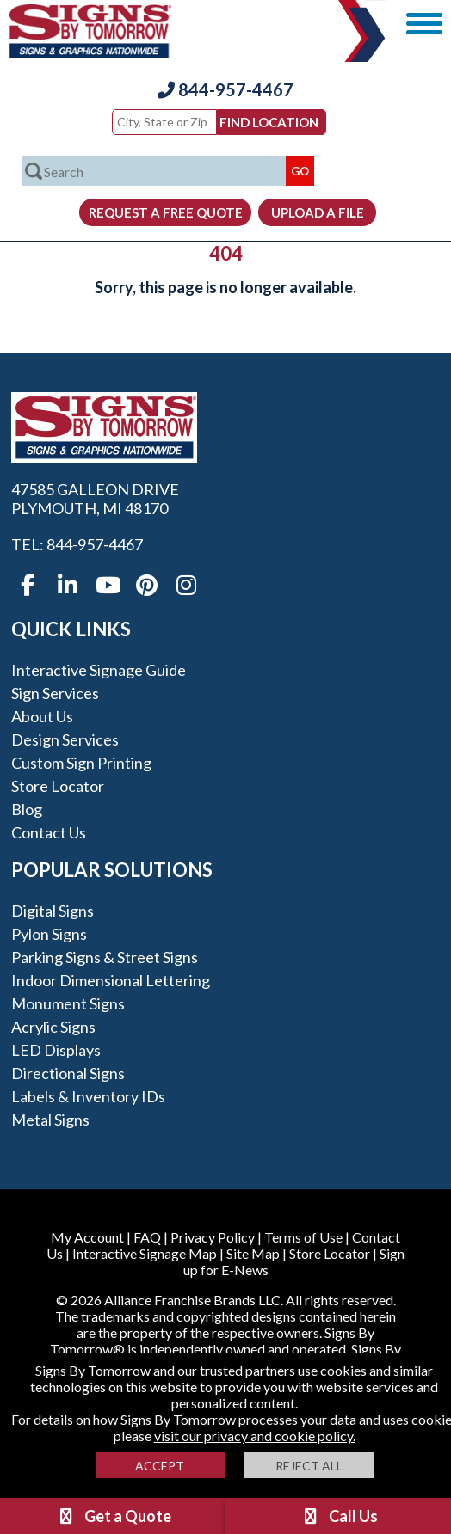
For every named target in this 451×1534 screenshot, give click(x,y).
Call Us (339, 1515)
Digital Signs (52, 910)
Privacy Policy (212, 1237)
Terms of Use (303, 1237)
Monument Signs (68, 1003)
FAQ (147, 1237)
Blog (26, 809)
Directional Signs (68, 1073)
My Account (87, 1237)
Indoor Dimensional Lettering (110, 980)
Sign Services (55, 693)
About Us (42, 716)
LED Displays (56, 1049)
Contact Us (48, 832)
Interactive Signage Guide (98, 669)
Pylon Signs (49, 933)
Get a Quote (113, 1515)
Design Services (65, 739)
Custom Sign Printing (81, 762)
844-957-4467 (225, 89)
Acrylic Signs (53, 1026)
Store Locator (57, 785)
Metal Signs (50, 1119)
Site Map (253, 1253)
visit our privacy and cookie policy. (254, 1435)
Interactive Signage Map (144, 1253)
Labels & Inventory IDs (88, 1096)
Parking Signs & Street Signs (104, 957)
